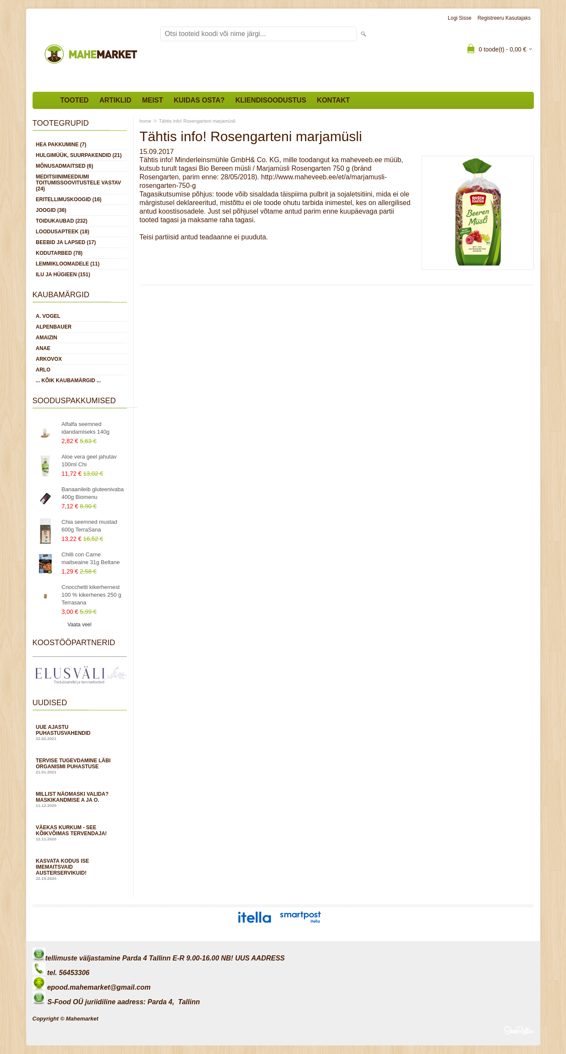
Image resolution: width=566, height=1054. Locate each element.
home (146, 121)
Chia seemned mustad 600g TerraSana (89, 526)
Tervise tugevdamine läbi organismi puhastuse (79, 766)
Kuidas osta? (199, 100)
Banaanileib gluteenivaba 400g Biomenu (93, 493)
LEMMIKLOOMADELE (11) (68, 264)
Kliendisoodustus (270, 100)
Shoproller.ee (519, 1030)
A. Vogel (48, 316)
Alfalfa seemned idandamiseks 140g (86, 428)
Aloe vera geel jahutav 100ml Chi (89, 460)
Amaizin (46, 338)
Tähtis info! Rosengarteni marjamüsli (197, 121)
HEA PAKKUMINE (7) (61, 145)
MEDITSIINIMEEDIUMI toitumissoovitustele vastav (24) (78, 183)
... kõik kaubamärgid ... (68, 381)
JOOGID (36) (51, 210)
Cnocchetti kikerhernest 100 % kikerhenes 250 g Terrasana (91, 595)
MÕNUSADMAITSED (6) (64, 166)
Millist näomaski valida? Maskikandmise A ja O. (79, 799)
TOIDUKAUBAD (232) (61, 221)
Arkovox (49, 359)
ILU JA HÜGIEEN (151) (63, 275)
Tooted (74, 100)
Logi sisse (459, 18)
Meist (152, 100)
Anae (43, 348)
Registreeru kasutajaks (503, 18)
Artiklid (115, 100)
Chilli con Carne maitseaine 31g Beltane (91, 558)
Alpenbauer (54, 327)
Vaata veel (80, 625)
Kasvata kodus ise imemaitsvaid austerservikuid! (79, 869)
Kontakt (333, 100)
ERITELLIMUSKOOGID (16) (69, 199)
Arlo (43, 370)
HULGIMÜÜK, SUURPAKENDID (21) (79, 155)
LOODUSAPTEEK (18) (63, 232)
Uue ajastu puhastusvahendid (79, 732)
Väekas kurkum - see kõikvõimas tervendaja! (79, 832)
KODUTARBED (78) (59, 253)
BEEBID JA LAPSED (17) (66, 242)
